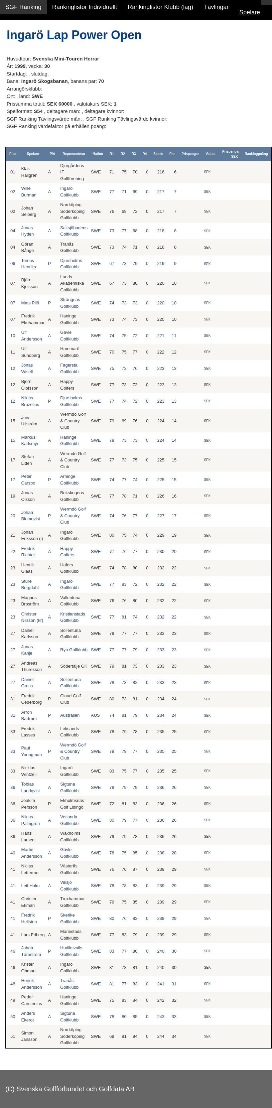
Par (172, 154)
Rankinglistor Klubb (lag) (160, 7)
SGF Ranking (23, 7)
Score (158, 154)
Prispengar (190, 154)
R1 (112, 154)
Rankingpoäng (256, 154)
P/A (52, 154)
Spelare (249, 12)
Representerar (73, 154)
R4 (145, 154)
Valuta (210, 154)
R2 (123, 154)
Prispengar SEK (231, 154)
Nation (98, 154)
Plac (12, 154)
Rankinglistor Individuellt (84, 7)
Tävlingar (216, 7)
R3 (134, 154)
